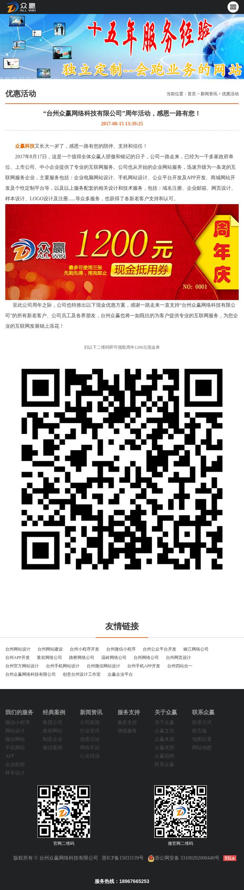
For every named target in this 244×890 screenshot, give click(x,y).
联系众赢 (164, 764)
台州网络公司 (146, 657)
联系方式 (202, 722)
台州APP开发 (17, 657)
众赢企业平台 (120, 674)
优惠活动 (230, 93)
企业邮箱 (15, 764)
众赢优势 (164, 747)
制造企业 (52, 739)
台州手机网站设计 (63, 665)
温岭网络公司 (114, 657)
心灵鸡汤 (90, 756)
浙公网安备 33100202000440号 (184, 858)
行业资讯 (90, 730)
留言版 (199, 730)
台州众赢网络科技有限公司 (30, 674)
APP (9, 756)
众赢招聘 (164, 756)
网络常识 (90, 747)
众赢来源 (164, 739)
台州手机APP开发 (143, 665)
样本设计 (15, 773)
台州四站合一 (179, 665)
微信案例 (52, 747)
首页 (192, 93)
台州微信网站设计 (103, 665)
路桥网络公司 (81, 657)
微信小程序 (17, 722)
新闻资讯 (209, 93)
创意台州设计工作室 (82, 674)
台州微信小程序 (121, 649)
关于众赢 (166, 712)
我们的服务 (19, 712)
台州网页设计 (178, 657)
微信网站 (15, 739)
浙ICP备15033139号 (123, 858)
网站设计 (15, 730)
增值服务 (127, 730)
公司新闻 (90, 722)
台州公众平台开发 (159, 649)
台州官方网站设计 (22, 665)
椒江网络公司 (196, 649)
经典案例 (54, 712)
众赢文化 (164, 730)
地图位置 (202, 739)
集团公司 (52, 722)
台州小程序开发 (84, 649)
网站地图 (202, 747)
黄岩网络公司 (49, 657)
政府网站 (52, 730)
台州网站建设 (50, 649)
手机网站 (15, 747)
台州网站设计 (17, 649)
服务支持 (128, 712)
